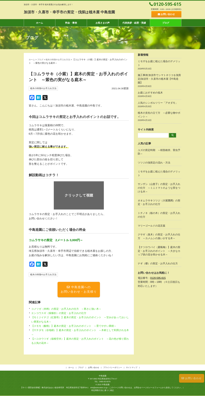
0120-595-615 (167, 4)
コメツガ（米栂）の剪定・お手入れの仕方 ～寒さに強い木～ (68, 309)
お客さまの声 (103, 22)
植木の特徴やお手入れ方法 (60, 59)
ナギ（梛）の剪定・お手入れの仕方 (158, 263)
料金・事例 (71, 22)
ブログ (165, 22)
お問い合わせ (192, 378)
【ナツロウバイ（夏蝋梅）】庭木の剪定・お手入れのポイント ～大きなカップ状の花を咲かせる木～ (159, 251)
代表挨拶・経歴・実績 (134, 22)
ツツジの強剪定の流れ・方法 (154, 162)
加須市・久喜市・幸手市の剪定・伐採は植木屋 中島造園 (77, 12)
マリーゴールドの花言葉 (151, 225)
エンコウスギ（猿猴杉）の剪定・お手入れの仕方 (60, 313)
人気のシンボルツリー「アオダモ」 (159, 105)
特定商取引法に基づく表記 (102, 391)
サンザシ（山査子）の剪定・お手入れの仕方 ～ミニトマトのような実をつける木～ (159, 188)
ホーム (39, 22)
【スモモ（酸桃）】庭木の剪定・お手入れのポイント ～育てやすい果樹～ (76, 326)
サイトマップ (131, 368)
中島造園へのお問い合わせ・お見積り (79, 290)
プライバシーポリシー (112, 368)
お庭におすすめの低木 (159, 94)
